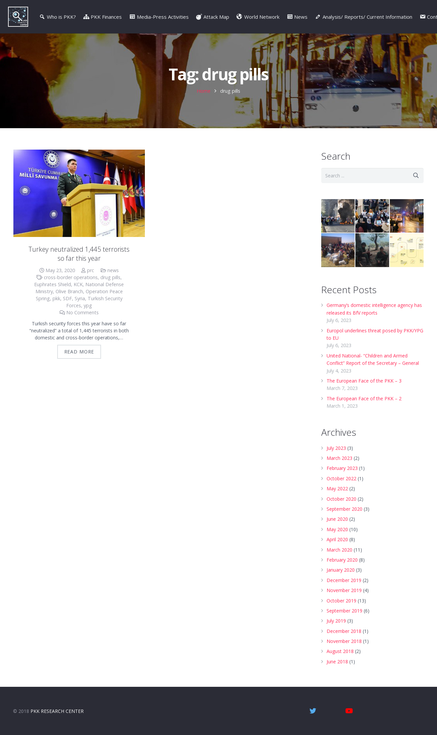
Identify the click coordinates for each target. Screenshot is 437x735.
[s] (372, 175)
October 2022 (341, 478)
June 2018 (337, 661)
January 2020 (341, 570)
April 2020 (337, 539)
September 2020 (344, 509)
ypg (88, 305)
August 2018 (340, 651)
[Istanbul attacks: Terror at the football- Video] (407, 216)
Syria (80, 298)
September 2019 (344, 610)
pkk (56, 298)
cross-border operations (71, 277)
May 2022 (337, 488)
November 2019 (344, 590)
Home (203, 91)
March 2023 (339, 458)
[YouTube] (349, 711)
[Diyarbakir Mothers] (372, 216)
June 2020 (337, 519)
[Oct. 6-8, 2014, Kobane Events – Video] (338, 216)
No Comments (82, 312)
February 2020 (342, 560)
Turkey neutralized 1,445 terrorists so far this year (78, 254)
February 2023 (342, 468)
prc (90, 270)
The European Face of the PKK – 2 (364, 398)
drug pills (110, 277)
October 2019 (341, 600)
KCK (78, 284)
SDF (67, 298)
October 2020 (341, 499)
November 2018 (344, 641)
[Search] (416, 175)
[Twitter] (312, 711)
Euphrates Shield (52, 284)
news (113, 270)
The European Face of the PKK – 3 (364, 381)
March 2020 (339, 550)
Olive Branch (69, 291)
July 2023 (336, 448)
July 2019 (336, 621)
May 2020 (337, 529)
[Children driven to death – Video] (372, 250)
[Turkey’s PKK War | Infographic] (407, 250)
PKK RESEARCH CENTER (57, 711)
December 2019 (344, 580)
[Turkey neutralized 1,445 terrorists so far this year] (79, 193)
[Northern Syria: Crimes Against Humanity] (338, 250)
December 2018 (344, 631)
